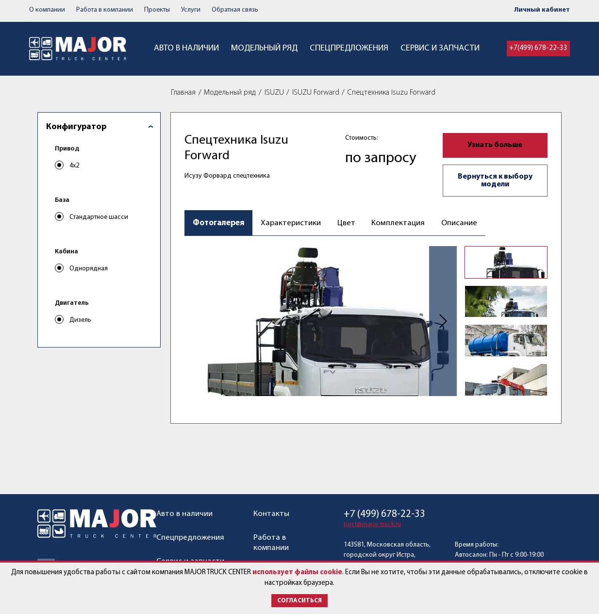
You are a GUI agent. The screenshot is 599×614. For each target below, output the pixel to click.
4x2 (74, 165)
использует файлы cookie (297, 572)
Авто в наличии (186, 48)
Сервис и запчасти (440, 48)
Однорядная (88, 268)
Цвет (346, 223)
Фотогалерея (219, 223)
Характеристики (291, 223)
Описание (459, 223)
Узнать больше (494, 145)
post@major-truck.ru (372, 524)
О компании (47, 10)
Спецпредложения (349, 48)
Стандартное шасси (98, 217)
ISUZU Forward (315, 93)
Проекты (157, 10)
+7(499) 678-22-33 (538, 48)
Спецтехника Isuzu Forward (391, 93)
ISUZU (274, 93)
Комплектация (397, 223)
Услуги (190, 10)
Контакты (271, 514)
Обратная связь (235, 10)
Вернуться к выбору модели (495, 180)
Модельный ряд (264, 48)
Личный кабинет (542, 10)
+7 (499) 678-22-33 (384, 514)
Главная (183, 93)
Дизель (80, 320)
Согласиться (299, 600)
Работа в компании (104, 10)
